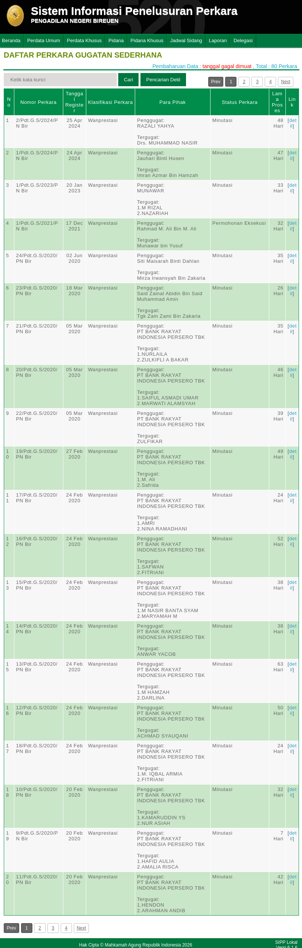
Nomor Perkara (38, 102)
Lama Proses (277, 102)
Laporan (218, 40)
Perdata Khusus (84, 40)
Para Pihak (172, 102)
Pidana (116, 40)
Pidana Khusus (147, 40)
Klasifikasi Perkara (110, 102)
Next (285, 81)
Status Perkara (240, 102)
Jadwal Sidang (186, 40)
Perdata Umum (43, 40)
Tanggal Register (74, 102)
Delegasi (243, 40)
